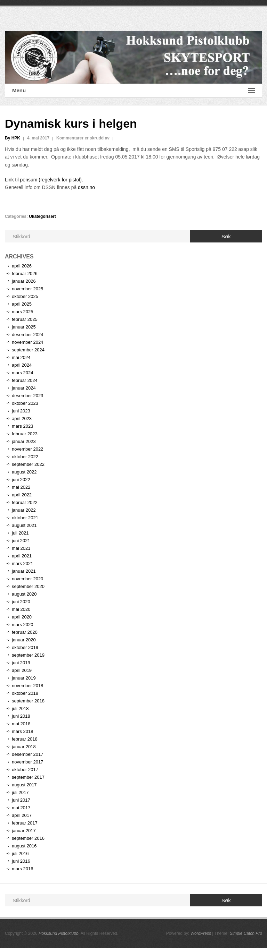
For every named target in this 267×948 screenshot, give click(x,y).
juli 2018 (20, 708)
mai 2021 (21, 548)
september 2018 (28, 700)
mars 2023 (22, 426)
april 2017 (22, 815)
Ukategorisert (42, 216)
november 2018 (27, 685)
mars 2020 (22, 624)
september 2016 (28, 838)
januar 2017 (24, 830)
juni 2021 (21, 540)
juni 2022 (21, 479)
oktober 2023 (25, 403)
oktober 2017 (25, 769)
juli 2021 (20, 533)
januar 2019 (24, 678)
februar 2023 (25, 433)
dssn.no (86, 187)
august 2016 (24, 845)
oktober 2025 (25, 296)
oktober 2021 (25, 517)
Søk (226, 236)
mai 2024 (21, 357)
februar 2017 (25, 823)
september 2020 (28, 586)
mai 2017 (21, 807)
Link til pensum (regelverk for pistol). (44, 179)
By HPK (12, 138)
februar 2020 (25, 632)
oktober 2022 (25, 456)
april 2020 (22, 617)
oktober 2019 (25, 647)
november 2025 (27, 288)
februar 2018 (25, 739)
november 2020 (27, 578)
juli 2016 (20, 853)
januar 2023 (24, 441)
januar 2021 (24, 571)
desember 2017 (27, 754)
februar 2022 (25, 502)
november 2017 (27, 762)
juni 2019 (21, 662)
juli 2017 (20, 792)
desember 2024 (27, 334)
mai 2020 (21, 609)
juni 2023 (21, 410)
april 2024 (22, 365)
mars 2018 (22, 731)
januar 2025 (24, 327)
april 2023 (22, 418)
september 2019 (28, 655)
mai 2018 (21, 723)
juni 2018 (21, 716)
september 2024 (28, 349)
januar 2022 (24, 510)
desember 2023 (27, 395)
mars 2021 (22, 563)
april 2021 (22, 555)
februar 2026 (25, 273)
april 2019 (22, 670)
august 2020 (24, 594)
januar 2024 (24, 388)
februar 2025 (25, 319)
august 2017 (24, 784)
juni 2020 (21, 601)
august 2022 (24, 472)
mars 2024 (22, 372)
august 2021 (24, 525)
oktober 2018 (25, 693)
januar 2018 (24, 746)
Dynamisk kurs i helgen (71, 123)
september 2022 (28, 464)
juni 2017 (21, 800)
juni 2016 (21, 861)
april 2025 (22, 304)
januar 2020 (24, 639)
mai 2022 (21, 487)
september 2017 (28, 777)
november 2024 (27, 342)
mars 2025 (22, 311)
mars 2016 (22, 868)
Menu (133, 90)
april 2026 (22, 265)
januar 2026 (24, 281)
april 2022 (22, 494)
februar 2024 (25, 380)
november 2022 (27, 449)
